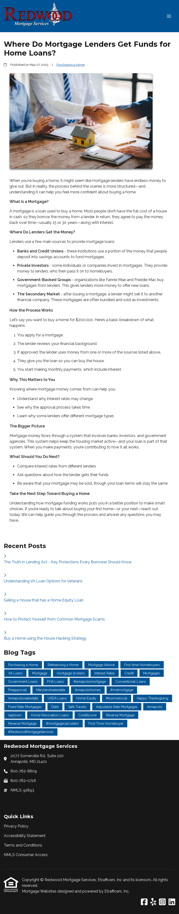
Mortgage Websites (39, 891)
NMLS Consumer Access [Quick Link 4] (26, 854)
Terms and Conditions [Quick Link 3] (23, 845)
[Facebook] (144, 902)
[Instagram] (162, 902)
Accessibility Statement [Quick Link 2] (25, 835)
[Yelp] (153, 902)
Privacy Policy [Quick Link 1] (16, 826)
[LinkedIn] (172, 902)
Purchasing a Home (70, 65)
